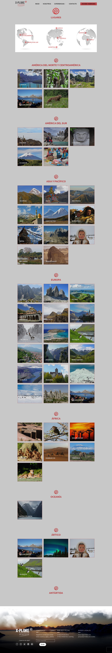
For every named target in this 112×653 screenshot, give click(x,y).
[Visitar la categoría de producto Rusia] (82, 373)
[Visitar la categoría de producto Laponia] (56, 548)
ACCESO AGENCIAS (88, 4)
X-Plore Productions (63, 635)
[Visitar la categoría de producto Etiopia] (30, 432)
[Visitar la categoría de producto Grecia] (56, 333)
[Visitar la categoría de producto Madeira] (56, 353)
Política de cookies (90, 636)
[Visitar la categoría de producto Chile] (56, 136)
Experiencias (59, 4)
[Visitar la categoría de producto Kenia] (30, 472)
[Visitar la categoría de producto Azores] (82, 293)
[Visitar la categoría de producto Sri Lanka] (30, 255)
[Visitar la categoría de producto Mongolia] (82, 215)
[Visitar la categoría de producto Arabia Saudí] (56, 255)
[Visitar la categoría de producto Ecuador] (30, 156)
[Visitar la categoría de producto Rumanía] (56, 373)
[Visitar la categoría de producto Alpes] (56, 293)
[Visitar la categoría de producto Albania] (30, 293)
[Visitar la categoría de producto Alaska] (56, 98)
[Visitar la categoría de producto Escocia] (56, 313)
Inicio (37, 4)
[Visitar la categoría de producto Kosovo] (30, 353)
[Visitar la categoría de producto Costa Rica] (56, 78)
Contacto (73, 4)
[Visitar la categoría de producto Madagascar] (82, 432)
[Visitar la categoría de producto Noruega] (30, 373)
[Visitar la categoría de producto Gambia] (56, 432)
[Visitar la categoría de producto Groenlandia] (30, 98)
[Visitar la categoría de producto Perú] (56, 156)
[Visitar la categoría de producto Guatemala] (82, 78)
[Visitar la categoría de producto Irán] (30, 215)
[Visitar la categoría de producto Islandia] (82, 333)
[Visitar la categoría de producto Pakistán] (56, 235)
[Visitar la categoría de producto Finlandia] (30, 333)
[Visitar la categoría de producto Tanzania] (82, 452)
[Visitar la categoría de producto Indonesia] (82, 194)
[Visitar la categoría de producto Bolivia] (30, 136)
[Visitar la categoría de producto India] (56, 194)
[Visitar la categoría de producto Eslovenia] (82, 313)
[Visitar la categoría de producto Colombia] (82, 136)
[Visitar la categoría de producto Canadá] (30, 78)
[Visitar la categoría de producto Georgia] (30, 194)
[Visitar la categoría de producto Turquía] (56, 393)
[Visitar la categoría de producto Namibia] (30, 452)
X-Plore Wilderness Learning (65, 636)
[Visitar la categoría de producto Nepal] (30, 235)
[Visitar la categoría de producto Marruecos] (56, 452)
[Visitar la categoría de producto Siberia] (82, 235)
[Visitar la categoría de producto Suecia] (30, 393)
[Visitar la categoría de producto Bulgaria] (30, 313)
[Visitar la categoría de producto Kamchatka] (56, 215)
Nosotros (47, 4)
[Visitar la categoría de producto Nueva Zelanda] (30, 510)
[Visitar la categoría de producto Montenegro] (82, 353)
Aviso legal (81, 635)
